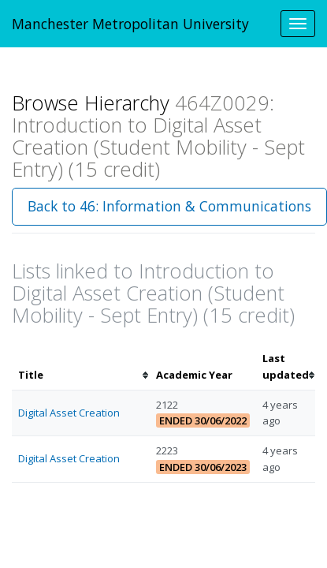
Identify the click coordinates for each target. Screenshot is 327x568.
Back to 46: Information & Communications (169, 205)
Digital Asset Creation (69, 412)
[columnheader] (81, 367)
